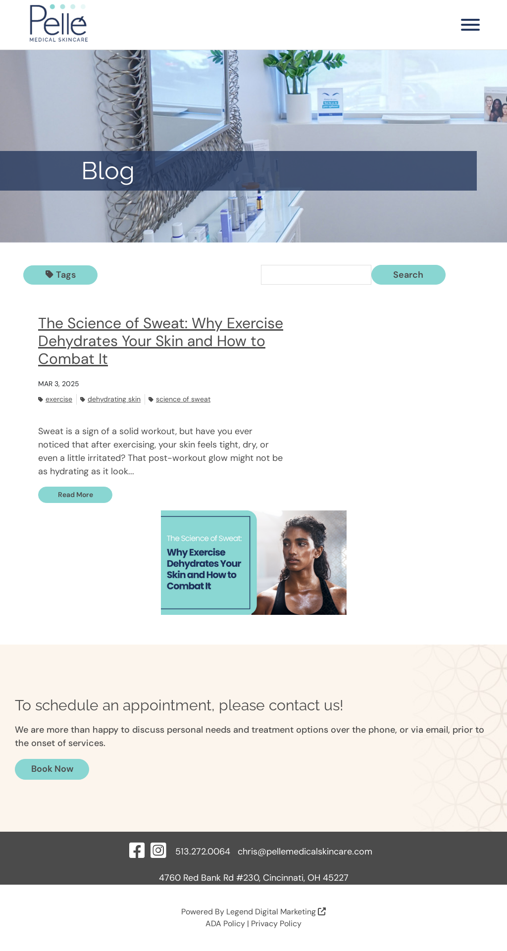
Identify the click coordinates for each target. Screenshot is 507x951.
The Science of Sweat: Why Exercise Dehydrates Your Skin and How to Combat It (160, 340)
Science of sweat (179, 399)
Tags (61, 275)
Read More (75, 494)
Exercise (55, 399)
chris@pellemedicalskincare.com (305, 851)
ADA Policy (225, 923)
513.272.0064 (202, 851)
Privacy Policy (276, 923)
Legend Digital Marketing (276, 911)
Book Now (52, 769)
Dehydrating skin (110, 399)
